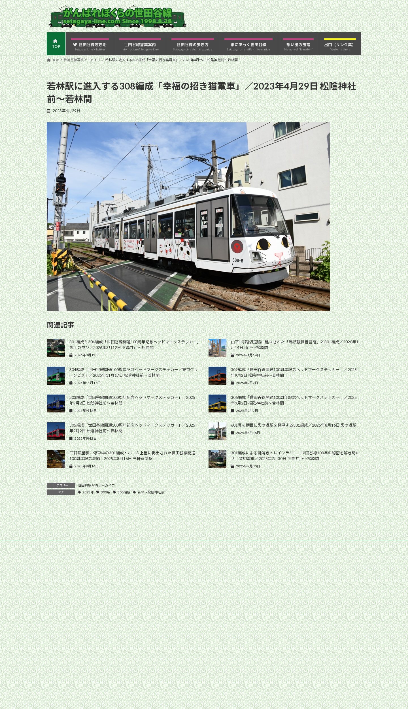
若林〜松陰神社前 (151, 492)
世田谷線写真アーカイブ (96, 485)
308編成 (124, 492)
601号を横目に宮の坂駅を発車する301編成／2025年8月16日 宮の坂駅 (293, 425)
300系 (105, 492)
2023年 (88, 492)
